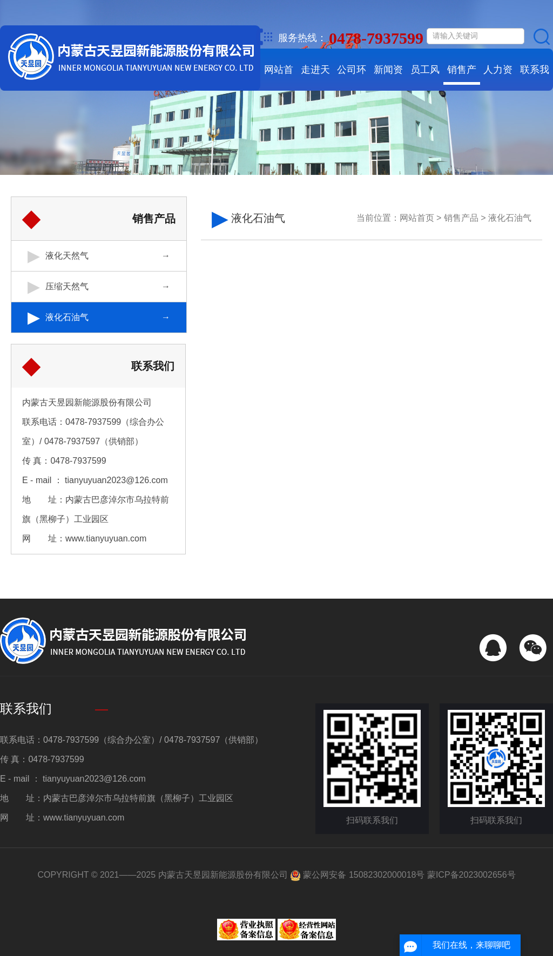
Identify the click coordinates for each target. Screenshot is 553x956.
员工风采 (425, 77)
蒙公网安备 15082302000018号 (357, 874)
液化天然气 (67, 255)
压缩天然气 (67, 286)
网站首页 (278, 77)
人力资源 (497, 77)
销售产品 (461, 77)
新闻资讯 (388, 77)
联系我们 (534, 77)
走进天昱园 (315, 77)
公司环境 (351, 77)
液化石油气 (67, 317)
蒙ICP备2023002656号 (471, 874)
